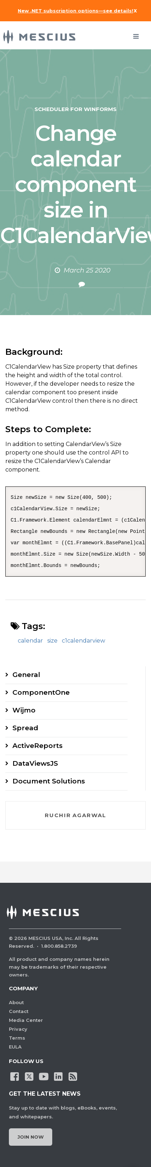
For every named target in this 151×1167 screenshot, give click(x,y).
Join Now (30, 1137)
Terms (17, 1038)
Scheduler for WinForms (75, 109)
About (16, 1002)
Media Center (26, 1020)
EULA (15, 1047)
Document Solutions (48, 781)
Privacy (18, 1029)
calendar (30, 640)
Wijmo (24, 710)
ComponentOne (41, 692)
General (26, 675)
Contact (18, 1011)
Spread (25, 728)
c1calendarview (83, 640)
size (52, 640)
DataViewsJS (35, 763)
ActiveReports (37, 746)
